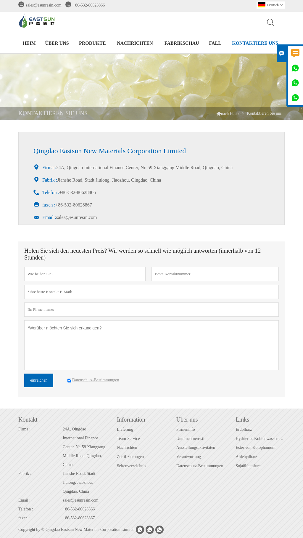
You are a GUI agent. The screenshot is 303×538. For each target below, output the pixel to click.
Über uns (57, 43)
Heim (29, 43)
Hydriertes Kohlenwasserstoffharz (260, 438)
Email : (24, 500)
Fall (215, 43)
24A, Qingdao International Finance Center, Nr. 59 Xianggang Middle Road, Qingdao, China (84, 447)
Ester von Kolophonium (255, 447)
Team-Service (128, 438)
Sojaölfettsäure (248, 466)
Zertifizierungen (130, 456)
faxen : (24, 518)
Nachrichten (135, 43)
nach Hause (230, 113)
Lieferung (125, 429)
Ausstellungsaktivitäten (195, 447)
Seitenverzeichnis (131, 466)
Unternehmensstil (191, 438)
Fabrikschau (182, 43)
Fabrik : (24, 473)
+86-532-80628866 (89, 5)
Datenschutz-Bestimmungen (199, 466)
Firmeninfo (185, 429)
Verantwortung (188, 456)
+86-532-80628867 (79, 518)
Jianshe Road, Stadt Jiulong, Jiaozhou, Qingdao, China (79, 482)
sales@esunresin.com (44, 5)
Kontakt (27, 419)
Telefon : (25, 509)
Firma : (24, 429)
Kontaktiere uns (255, 43)
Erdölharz (244, 429)
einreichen (38, 380)
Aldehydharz (246, 456)
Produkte (92, 43)
